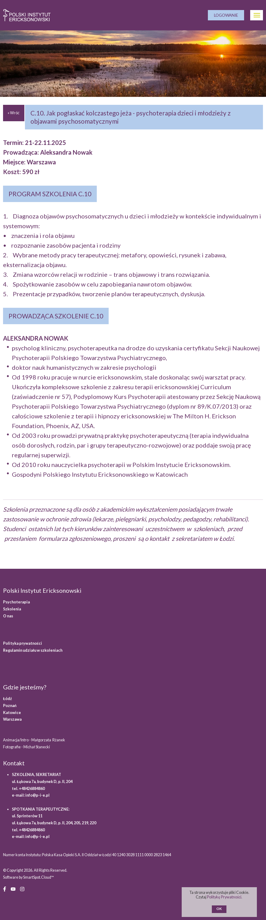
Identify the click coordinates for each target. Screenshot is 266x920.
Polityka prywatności (22, 643)
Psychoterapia (16, 602)
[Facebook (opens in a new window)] (4, 888)
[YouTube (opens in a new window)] (13, 888)
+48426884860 (32, 788)
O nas (8, 616)
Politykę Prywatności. (225, 897)
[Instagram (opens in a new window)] (22, 888)
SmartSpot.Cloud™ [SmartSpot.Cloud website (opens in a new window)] (38, 877)
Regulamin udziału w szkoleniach (32, 650)
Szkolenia (12, 609)
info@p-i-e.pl (37, 795)
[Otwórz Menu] (256, 15)
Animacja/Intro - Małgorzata (34, 740)
